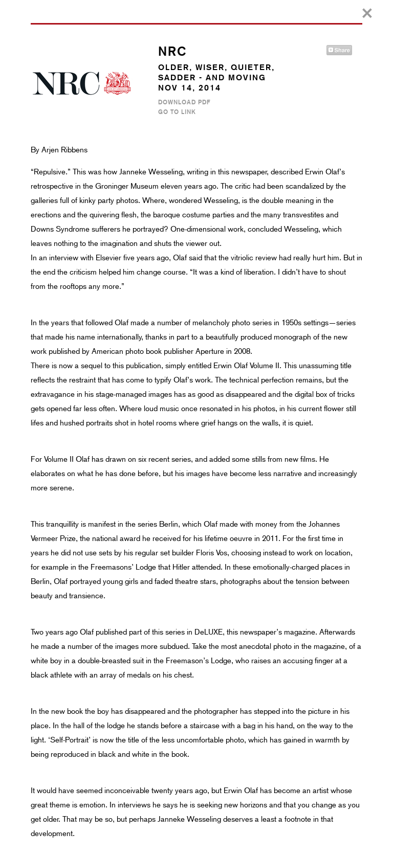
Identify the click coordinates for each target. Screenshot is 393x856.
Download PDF (184, 102)
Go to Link (177, 112)
